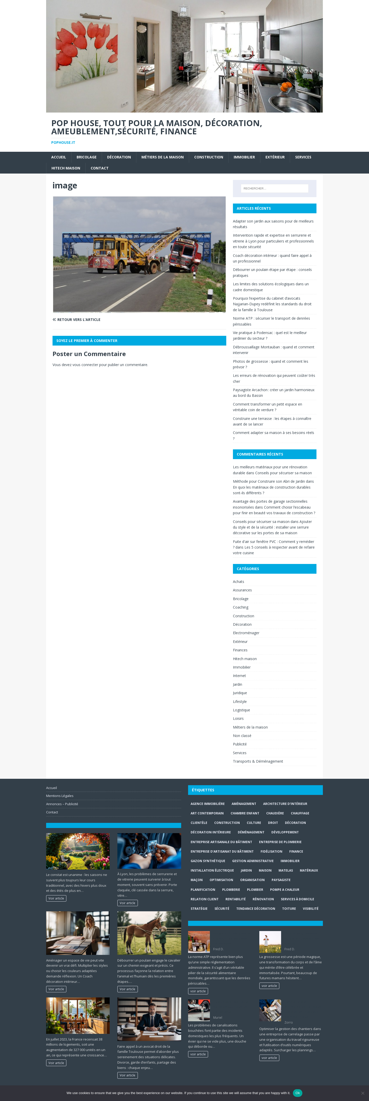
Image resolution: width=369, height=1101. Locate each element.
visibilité (311, 908)
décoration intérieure (211, 832)
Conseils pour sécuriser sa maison (283, 472)
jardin (246, 870)
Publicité (240, 744)
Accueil (58, 157)
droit (273, 823)
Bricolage (87, 157)
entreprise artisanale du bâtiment (221, 842)
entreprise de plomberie (280, 842)
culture (254, 823)
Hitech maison (66, 168)
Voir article (56, 898)
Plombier (255, 889)
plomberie (231, 889)
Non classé (242, 735)
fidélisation (271, 851)
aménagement (244, 804)
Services (303, 157)
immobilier (290, 861)
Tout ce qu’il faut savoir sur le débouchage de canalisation (231, 1006)
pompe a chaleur (284, 889)
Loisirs (238, 718)
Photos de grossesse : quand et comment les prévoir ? (301, 938)
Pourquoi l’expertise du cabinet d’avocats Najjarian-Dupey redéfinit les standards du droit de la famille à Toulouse (272, 304)
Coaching (240, 607)
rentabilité (235, 899)
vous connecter (85, 364)
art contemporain (207, 813)
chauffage (300, 813)
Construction (208, 157)
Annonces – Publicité (62, 804)
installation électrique (212, 870)
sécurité (221, 908)
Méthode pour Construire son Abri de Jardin (269, 481)
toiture (289, 908)
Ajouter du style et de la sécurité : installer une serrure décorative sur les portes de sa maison (272, 527)
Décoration (119, 157)
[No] (362, 1093)
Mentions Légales (60, 795)
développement (285, 832)
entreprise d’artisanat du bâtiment (222, 851)
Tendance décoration (255, 908)
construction (227, 823)
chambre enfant (245, 813)
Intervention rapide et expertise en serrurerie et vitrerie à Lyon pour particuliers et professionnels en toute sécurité (273, 241)
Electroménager (246, 632)
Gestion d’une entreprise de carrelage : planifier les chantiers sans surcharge (303, 1009)
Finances (240, 650)
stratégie (199, 908)
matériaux (309, 870)
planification (203, 889)
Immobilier (244, 157)
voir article (198, 991)
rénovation (263, 899)
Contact (100, 168)
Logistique (241, 710)
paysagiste (281, 880)
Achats (238, 581)
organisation (252, 880)
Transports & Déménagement (258, 761)
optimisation (221, 880)
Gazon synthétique (208, 861)
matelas (286, 870)
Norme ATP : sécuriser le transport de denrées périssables (232, 938)
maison (265, 870)
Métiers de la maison (162, 157)
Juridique (240, 692)
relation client (205, 899)
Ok (297, 1093)
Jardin (237, 684)
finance (296, 851)
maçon (197, 880)
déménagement (251, 832)
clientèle (199, 823)
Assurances (242, 590)
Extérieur (275, 157)
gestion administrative (253, 861)
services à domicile (297, 899)
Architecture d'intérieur (285, 804)
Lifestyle (240, 701)
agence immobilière (208, 804)
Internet (239, 675)
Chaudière (275, 813)
